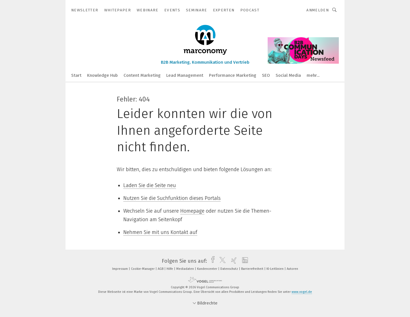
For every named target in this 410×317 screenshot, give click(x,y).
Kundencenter (207, 269)
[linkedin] (244, 261)
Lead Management (184, 75)
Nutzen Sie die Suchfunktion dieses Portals (172, 198)
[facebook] (211, 261)
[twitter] (221, 261)
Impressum (120, 269)
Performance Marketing (232, 75)
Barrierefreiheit (252, 269)
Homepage (192, 211)
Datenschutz (229, 269)
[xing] (232, 261)
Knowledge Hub (102, 75)
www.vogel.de (302, 292)
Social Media (288, 75)
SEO (266, 75)
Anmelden (317, 10)
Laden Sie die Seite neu (149, 185)
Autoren (292, 269)
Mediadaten (185, 269)
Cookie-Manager (143, 269)
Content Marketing (142, 75)
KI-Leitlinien (275, 269)
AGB (161, 269)
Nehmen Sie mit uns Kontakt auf (160, 232)
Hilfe (170, 269)
